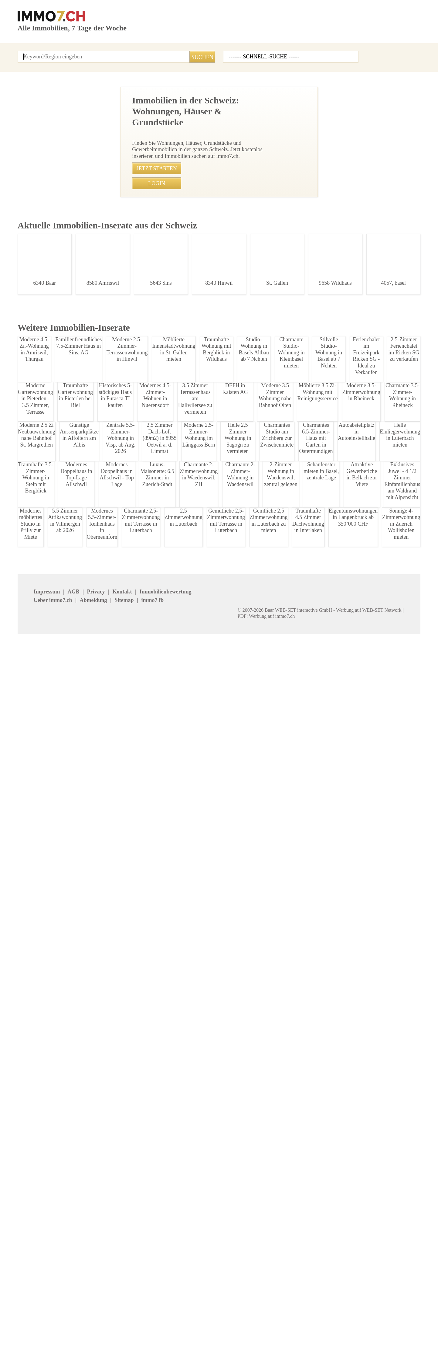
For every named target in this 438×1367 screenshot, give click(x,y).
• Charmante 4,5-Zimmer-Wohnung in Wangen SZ (158, 1028)
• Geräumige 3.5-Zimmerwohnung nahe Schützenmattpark (168, 978)
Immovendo (97, 1261)
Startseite (28, 52)
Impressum (30, 1341)
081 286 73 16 (187, 261)
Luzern (291, 1185)
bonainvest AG (365, 1270)
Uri (153, 1203)
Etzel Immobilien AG (238, 1261)
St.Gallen (359, 1194)
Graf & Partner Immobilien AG (315, 1253)
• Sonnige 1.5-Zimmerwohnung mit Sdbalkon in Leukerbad (168, 1003)
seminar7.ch (283, 1341)
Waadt (223, 1203)
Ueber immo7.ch (133, 1341)
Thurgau (93, 1203)
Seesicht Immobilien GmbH (379, 1253)
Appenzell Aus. (100, 1177)
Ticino (24, 1203)
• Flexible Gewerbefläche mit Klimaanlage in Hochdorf (163, 813)
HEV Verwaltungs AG (173, 1261)
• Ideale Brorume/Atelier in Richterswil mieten (154, 902)
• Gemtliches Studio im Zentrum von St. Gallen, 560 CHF (166, 952)
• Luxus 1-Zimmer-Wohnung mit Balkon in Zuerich (159, 889)
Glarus (357, 1177)
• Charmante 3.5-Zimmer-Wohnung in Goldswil (155, 940)
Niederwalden (32, 1194)
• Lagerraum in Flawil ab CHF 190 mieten (150, 1016)
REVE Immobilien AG (173, 1270)
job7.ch (225, 1341)
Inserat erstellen (355, 36)
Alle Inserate (60, 52)
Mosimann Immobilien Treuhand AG (307, 1299)
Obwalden (94, 1194)
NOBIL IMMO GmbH (371, 1261)
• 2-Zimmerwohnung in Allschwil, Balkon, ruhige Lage (163, 826)
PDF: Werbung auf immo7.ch (201, 1355)
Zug (22, 1212)
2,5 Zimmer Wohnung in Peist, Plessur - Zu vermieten (58, 262)
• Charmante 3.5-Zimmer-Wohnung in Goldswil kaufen (164, 914)
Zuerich (358, 1203)
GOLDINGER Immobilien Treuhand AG (242, 1299)
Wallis (290, 1203)
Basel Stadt (229, 1177)
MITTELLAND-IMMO (38, 1287)
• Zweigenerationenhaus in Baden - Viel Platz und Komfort (168, 877)
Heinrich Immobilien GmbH (46, 1261)
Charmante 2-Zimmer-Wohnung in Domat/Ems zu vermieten (58, 159)
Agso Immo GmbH (37, 1270)
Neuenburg (361, 1185)
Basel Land (162, 1177)
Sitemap (201, 1341)
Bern (288, 1177)
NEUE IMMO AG (167, 1253)
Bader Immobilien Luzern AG (314, 1261)
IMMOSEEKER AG (235, 1253)
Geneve (92, 1185)
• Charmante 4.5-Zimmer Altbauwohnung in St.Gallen (163, 990)
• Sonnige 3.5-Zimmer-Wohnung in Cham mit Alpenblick (165, 839)
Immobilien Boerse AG (41, 1253)
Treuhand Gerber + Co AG (376, 1279)
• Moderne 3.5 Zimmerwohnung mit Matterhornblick (161, 864)
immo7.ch (252, 1341)
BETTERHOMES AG (104, 1253)
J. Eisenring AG (100, 1270)
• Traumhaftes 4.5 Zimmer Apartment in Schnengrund (163, 851)
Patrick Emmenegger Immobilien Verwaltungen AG (115, 1290)
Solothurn (294, 1194)
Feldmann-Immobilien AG (311, 1287)
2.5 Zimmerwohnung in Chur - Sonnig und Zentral (58, 412)
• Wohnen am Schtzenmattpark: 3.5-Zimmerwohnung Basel (169, 965)
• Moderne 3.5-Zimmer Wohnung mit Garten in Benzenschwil (170, 801)
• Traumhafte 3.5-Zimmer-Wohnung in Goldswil (156, 927)
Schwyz (225, 1194)
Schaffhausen (165, 1194)
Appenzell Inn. (33, 1177)
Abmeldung (171, 1341)
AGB (54, 1341)
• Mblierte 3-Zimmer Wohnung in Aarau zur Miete (158, 1041)
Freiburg (26, 1185)
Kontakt (112, 52)
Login (88, 52)
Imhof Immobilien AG (372, 1287)
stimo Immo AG (167, 1296)
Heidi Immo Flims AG (239, 1287)
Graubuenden (165, 1185)
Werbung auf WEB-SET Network (140, 1355)
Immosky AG (230, 1270)
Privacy (75, 1341)
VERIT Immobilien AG (173, 1287)
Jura (221, 1185)
